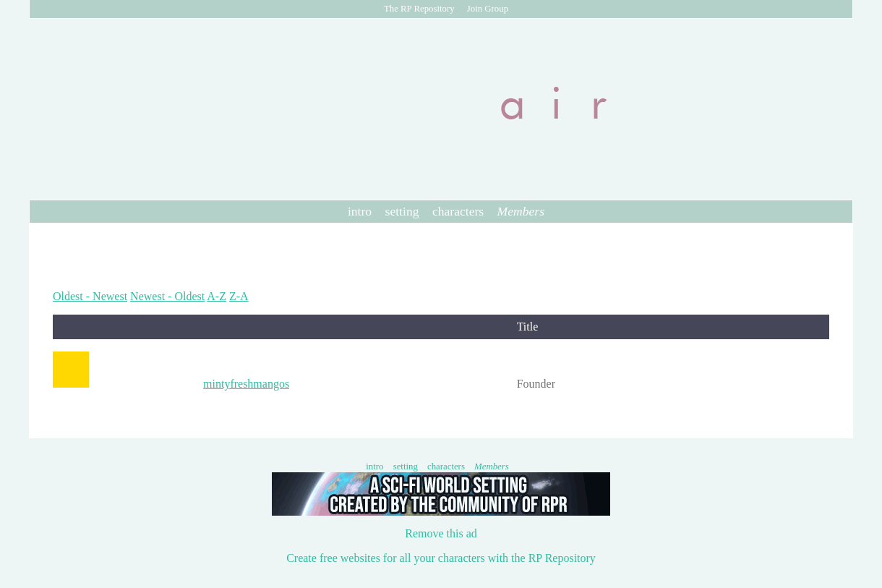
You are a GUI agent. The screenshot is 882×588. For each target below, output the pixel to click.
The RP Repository (419, 9)
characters (458, 211)
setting (402, 211)
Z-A (239, 296)
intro (360, 211)
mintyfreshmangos (246, 384)
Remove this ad (441, 533)
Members (520, 211)
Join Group (487, 9)
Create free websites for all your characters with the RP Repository (441, 558)
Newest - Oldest (167, 296)
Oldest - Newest (90, 296)
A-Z (216, 296)
